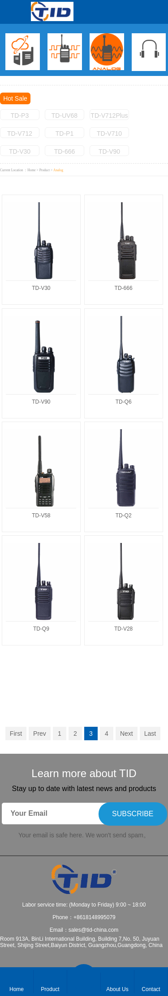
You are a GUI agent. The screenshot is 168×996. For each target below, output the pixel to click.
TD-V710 (109, 133)
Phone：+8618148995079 (83, 917)
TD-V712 (19, 133)
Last (150, 733)
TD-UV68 (65, 115)
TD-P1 (64, 133)
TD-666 (64, 151)
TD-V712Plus (109, 115)
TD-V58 (41, 515)
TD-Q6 (124, 402)
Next (126, 733)
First (16, 733)
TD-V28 (123, 629)
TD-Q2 (124, 515)
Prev (39, 733)
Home (31, 170)
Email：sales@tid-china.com (84, 930)
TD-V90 (109, 151)
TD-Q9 (41, 629)
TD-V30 (19, 151)
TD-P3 (20, 115)
